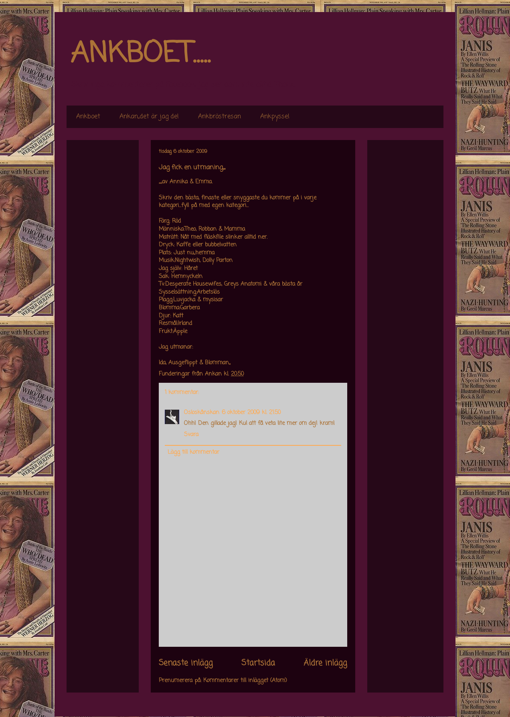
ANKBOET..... (140, 54)
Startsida (258, 663)
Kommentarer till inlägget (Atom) (245, 680)
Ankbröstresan (219, 117)
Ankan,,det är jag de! (149, 117)
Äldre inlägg (325, 663)
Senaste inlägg (186, 663)
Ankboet (88, 117)
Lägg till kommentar (193, 452)
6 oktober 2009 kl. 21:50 (251, 412)
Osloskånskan (201, 412)
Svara (191, 435)
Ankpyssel (274, 117)
